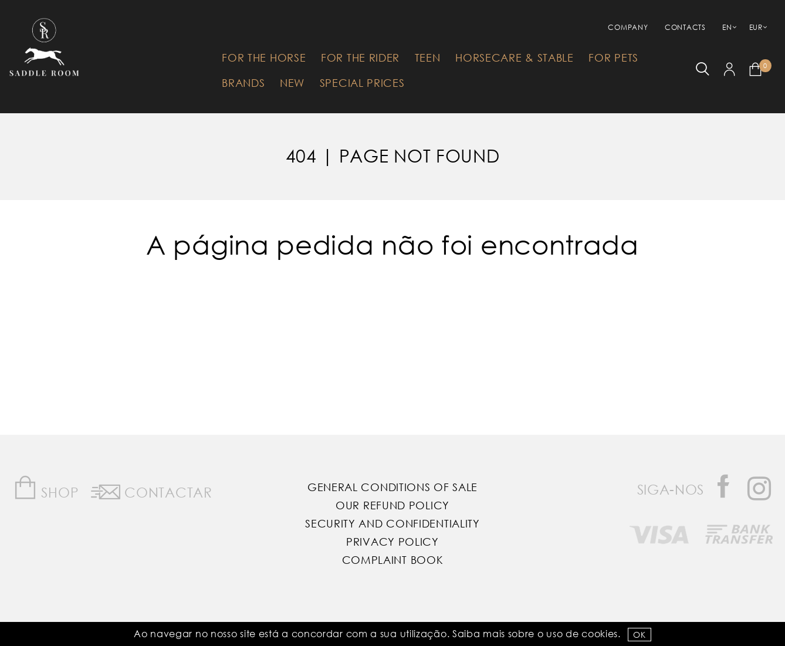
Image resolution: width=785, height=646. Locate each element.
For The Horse (264, 57)
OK (639, 634)
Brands (243, 82)
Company (628, 27)
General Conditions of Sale (392, 487)
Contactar (151, 490)
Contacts (685, 27)
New (292, 82)
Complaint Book (393, 559)
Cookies (599, 633)
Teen (428, 57)
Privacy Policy (392, 541)
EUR (756, 27)
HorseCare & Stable (514, 57)
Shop (46, 488)
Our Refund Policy (392, 505)
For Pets (613, 57)
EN (727, 27)
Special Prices (362, 82)
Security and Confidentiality (392, 523)
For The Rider (360, 57)
